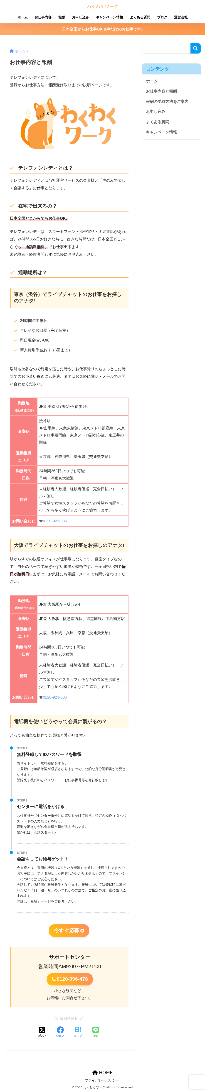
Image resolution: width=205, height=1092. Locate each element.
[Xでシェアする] (42, 1032)
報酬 (61, 17)
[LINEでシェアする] (95, 1032)
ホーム (22, 17)
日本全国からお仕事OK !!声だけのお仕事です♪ (102, 29)
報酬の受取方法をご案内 (167, 102)
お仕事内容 (43, 17)
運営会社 (181, 17)
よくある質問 (140, 17)
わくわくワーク (102, 6)
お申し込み (80, 17)
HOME (102, 1072)
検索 (195, 48)
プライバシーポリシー (102, 1080)
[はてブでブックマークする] (78, 1032)
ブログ (162, 17)
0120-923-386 (55, 521)
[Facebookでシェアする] (60, 1032)
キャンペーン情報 (109, 17)
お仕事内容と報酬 (161, 91)
